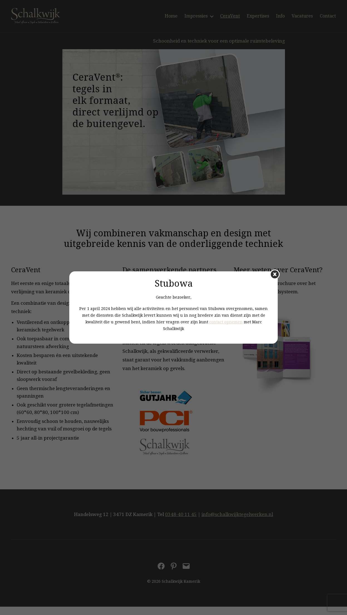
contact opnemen (226, 322)
